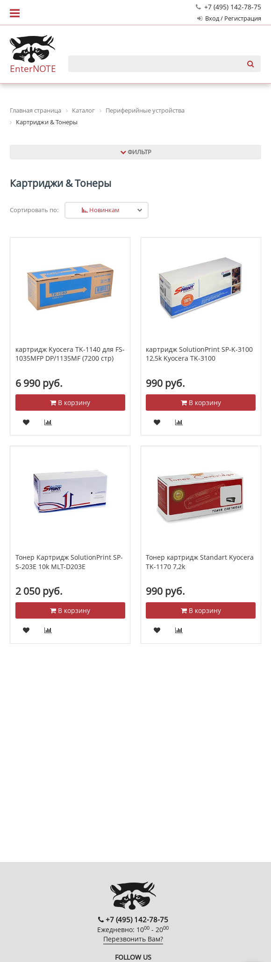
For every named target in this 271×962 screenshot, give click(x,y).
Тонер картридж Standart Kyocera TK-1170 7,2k (200, 562)
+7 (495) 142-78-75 (228, 6)
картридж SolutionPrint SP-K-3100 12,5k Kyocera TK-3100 (199, 354)
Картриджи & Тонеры (60, 183)
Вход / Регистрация (229, 18)
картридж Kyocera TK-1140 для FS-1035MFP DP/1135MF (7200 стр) (70, 354)
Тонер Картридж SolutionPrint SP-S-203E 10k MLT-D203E (69, 562)
